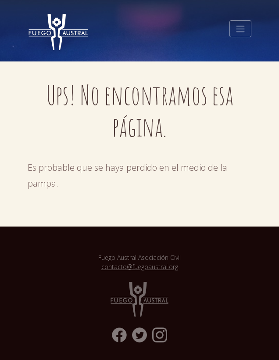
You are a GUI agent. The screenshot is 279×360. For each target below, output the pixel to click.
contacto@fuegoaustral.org (139, 267)
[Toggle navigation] (240, 29)
